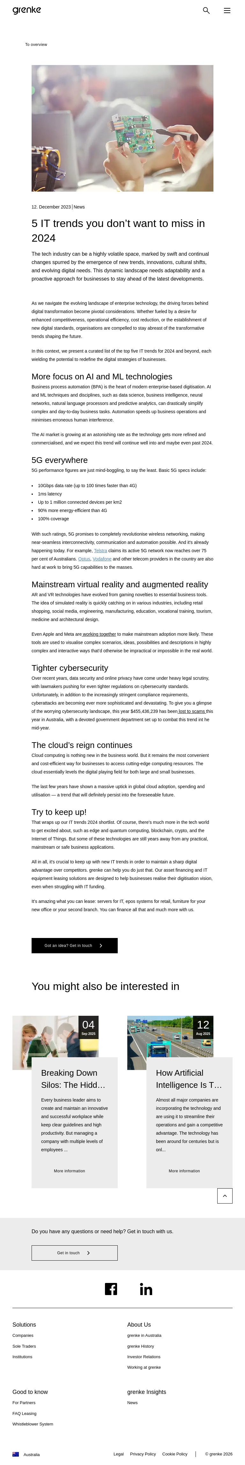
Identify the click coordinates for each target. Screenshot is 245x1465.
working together (99, 634)
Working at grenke (144, 1367)
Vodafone (102, 558)
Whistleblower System (32, 1424)
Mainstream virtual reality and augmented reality (120, 584)
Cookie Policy (175, 1454)
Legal (119, 1454)
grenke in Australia (144, 1335)
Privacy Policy (143, 1454)
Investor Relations (143, 1356)
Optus (84, 558)
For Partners (23, 1402)
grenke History (140, 1346)
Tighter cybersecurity (70, 668)
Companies (22, 1335)
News (132, 1402)
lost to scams (192, 711)
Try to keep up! (59, 812)
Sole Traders (24, 1346)
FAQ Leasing (24, 1413)
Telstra (100, 550)
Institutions (22, 1356)
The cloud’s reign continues (82, 745)
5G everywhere (60, 460)
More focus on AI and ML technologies (102, 376)
